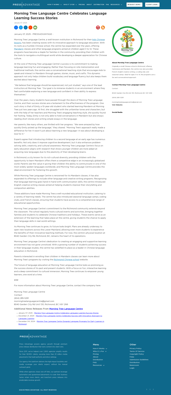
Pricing (82, 4)
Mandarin (18, 49)
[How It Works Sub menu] (61, 4)
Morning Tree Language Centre (66, 309)
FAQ (107, 4)
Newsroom (134, 365)
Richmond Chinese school (66, 260)
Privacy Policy (135, 348)
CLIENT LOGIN (152, 4)
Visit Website (117, 105)
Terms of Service (137, 351)
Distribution (99, 4)
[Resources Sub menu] (121, 4)
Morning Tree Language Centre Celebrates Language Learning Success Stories (66, 313)
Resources (115, 4)
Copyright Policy (137, 354)
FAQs (132, 357)
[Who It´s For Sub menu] (76, 4)
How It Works (53, 4)
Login (132, 368)
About (89, 4)
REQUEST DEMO (134, 4)
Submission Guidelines (139, 359)
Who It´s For (68, 4)
